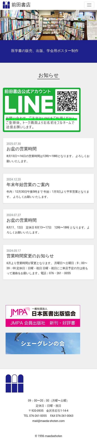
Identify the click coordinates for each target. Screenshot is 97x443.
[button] (7, 25)
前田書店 (21, 4)
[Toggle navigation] (89, 5)
